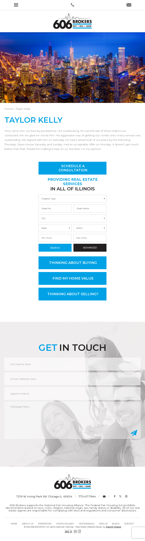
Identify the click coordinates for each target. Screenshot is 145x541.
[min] (55, 208)
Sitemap (69, 527)
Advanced (90, 247)
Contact (129, 523)
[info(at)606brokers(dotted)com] (128, 5)
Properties (45, 523)
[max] (89, 208)
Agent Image (113, 527)
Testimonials (86, 523)
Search (55, 247)
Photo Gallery (65, 523)
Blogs (115, 523)
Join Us (103, 523)
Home (14, 523)
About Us (27, 523)
